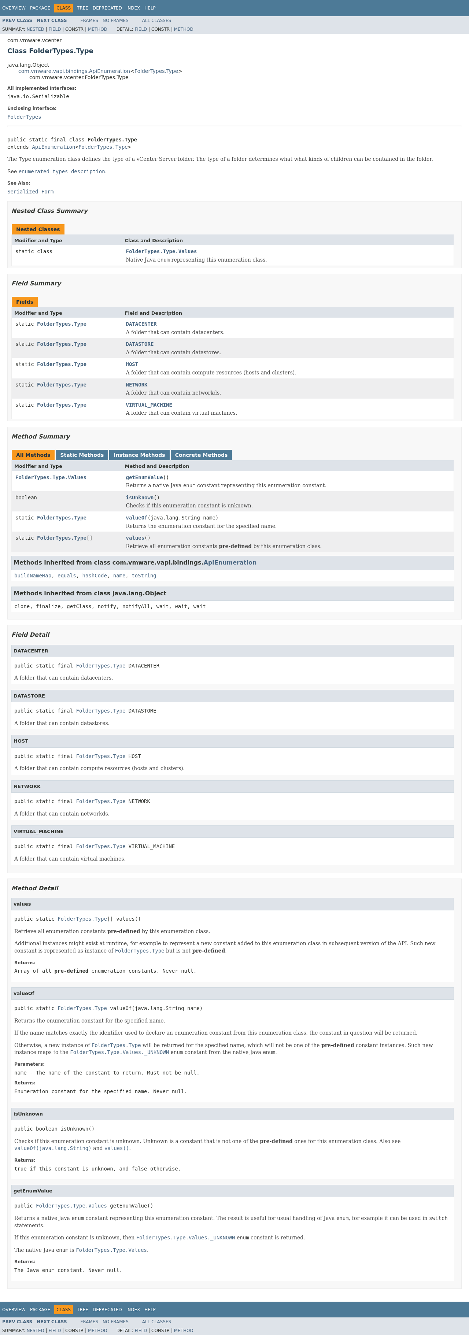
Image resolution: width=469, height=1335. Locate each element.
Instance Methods (139, 455)
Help (150, 8)
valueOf (137, 518)
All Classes (156, 20)
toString (144, 575)
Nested (35, 29)
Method (97, 29)
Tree (82, 8)
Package (40, 8)
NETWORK (137, 385)
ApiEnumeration (53, 147)
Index (133, 8)
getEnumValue (144, 477)
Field (54, 29)
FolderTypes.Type (156, 71)
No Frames (116, 20)
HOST (132, 364)
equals (67, 575)
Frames (90, 20)
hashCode (94, 575)
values (135, 538)
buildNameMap (32, 575)
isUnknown (140, 497)
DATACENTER (141, 324)
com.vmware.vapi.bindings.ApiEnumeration (74, 71)
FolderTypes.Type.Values (161, 251)
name (119, 575)
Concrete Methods (201, 455)
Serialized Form (30, 192)
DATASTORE (140, 344)
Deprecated (107, 8)
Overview (14, 8)
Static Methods (82, 455)
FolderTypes (24, 117)
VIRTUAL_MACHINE (149, 405)
